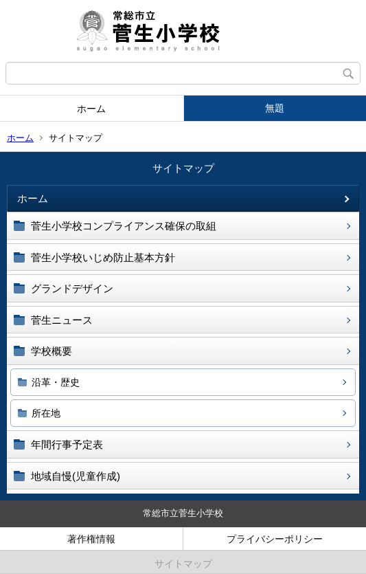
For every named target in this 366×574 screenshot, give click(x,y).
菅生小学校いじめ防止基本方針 (103, 257)
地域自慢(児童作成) (75, 476)
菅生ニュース (62, 320)
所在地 (46, 413)
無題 (274, 107)
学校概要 (51, 351)
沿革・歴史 (56, 382)
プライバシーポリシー (275, 538)
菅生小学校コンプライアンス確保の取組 (123, 226)
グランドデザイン (72, 288)
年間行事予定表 (67, 444)
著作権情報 (91, 538)
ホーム (91, 108)
